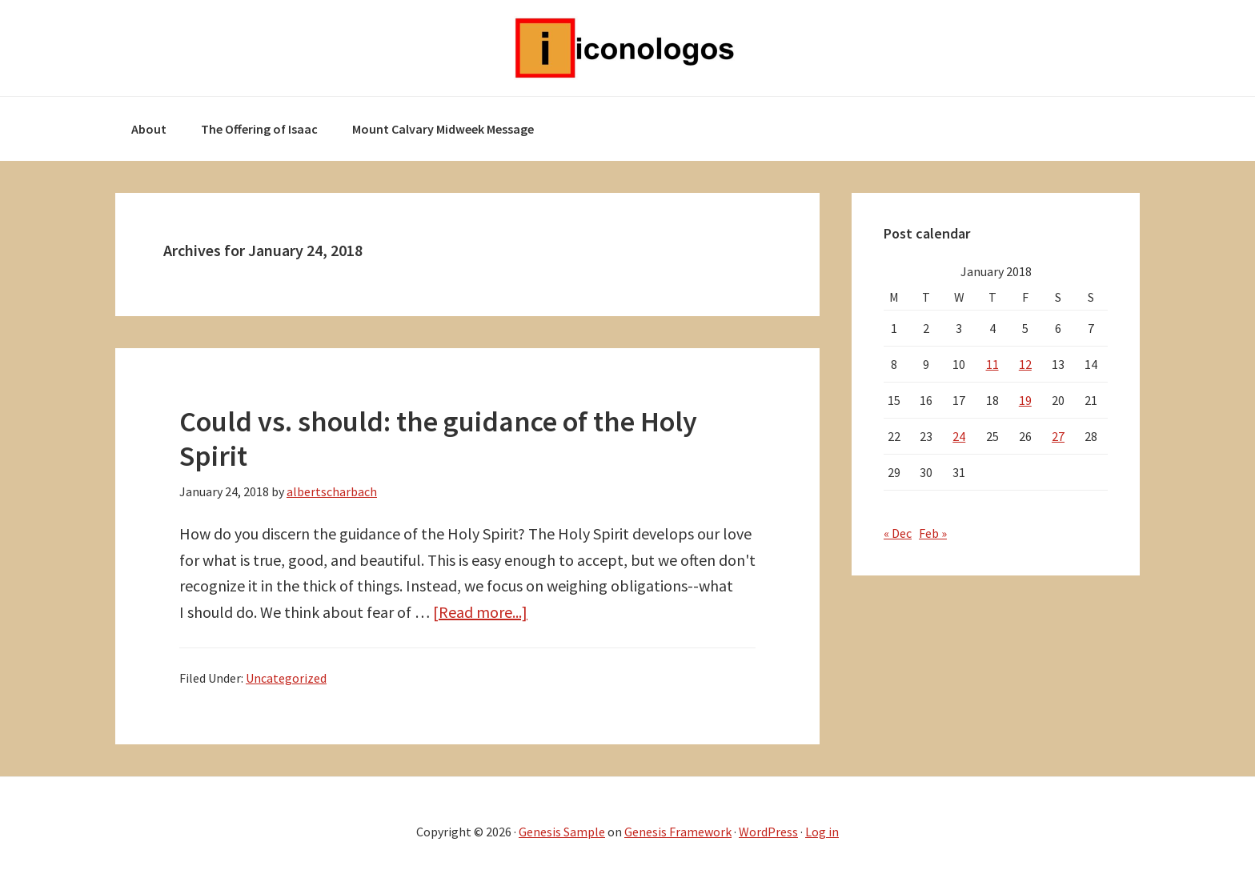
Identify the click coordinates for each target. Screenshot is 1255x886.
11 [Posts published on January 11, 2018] (992, 364)
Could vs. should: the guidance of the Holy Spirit (438, 438)
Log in (822, 832)
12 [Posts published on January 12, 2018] (1025, 364)
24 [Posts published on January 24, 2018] (958, 436)
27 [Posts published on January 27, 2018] (1058, 436)
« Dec (898, 533)
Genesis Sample (562, 832)
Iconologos (627, 48)
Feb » (933, 533)
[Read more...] (480, 612)
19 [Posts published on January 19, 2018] (1025, 400)
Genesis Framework (678, 832)
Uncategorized (286, 678)
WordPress (768, 832)
